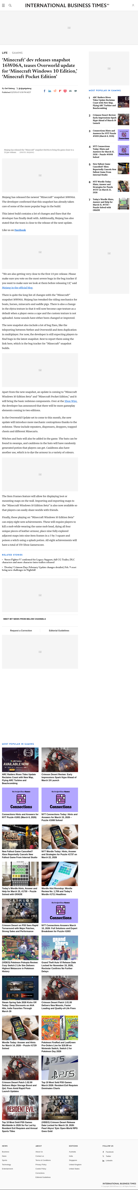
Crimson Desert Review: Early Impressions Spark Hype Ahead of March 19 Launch (59, 777)
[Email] (70, 90)
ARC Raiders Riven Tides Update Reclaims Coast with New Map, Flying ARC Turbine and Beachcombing (104, 102)
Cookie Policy (41, 1169)
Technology (6, 1165)
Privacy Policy (41, 1165)
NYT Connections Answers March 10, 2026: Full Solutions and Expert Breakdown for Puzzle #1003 (59, 928)
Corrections (40, 1173)
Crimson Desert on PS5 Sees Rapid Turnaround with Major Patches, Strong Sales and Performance (20, 928)
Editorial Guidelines (59, 630)
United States (74, 1169)
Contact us (40, 1156)
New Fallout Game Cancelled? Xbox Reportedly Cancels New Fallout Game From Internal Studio (19, 854)
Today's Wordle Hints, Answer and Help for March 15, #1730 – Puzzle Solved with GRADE (19, 891)
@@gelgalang (25, 88)
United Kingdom (75, 1165)
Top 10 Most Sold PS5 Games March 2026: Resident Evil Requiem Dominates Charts (60, 1085)
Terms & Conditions (43, 1160)
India (71, 1156)
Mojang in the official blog (17, 287)
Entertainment (7, 1169)
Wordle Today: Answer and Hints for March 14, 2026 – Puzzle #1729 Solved (19, 1045)
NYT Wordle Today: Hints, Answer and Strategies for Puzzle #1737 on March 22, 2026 (59, 854)
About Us (39, 1152)
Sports (4, 1160)
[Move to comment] (75, 90)
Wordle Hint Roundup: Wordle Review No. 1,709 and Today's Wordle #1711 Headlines (57, 891)
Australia (72, 1152)
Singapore (73, 1160)
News (4, 1156)
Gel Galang (10, 88)
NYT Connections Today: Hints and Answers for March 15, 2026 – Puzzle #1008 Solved (59, 817)
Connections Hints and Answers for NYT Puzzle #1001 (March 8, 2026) (104, 133)
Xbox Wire (71, 401)
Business (5, 1152)
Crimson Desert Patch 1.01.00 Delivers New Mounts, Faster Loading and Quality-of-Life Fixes (59, 1005)
